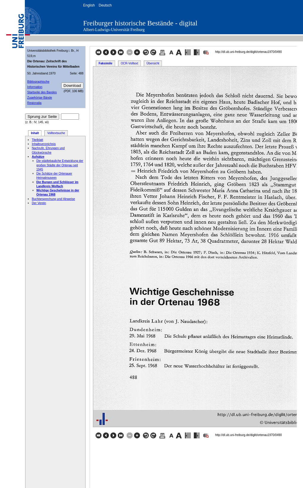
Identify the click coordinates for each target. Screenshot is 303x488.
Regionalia (34, 103)
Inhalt (35, 133)
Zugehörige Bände (39, 97)
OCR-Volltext (129, 63)
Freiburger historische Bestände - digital (140, 23)
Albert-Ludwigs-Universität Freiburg (114, 29)
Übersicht (152, 63)
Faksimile (105, 63)
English (89, 5)
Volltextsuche (56, 133)
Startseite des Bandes (42, 92)
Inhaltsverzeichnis (44, 144)
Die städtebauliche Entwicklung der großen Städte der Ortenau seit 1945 (59, 165)
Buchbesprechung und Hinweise (53, 199)
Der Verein (39, 203)
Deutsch (105, 5)
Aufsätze (38, 156)
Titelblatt (37, 139)
